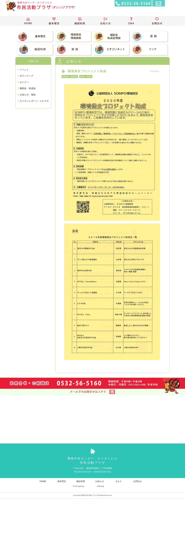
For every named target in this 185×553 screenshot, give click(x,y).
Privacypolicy (78, 486)
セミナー (24, 82)
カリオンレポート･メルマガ (34, 101)
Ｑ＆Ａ (118, 481)
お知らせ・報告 (28, 94)
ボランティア (26, 75)
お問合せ (137, 481)
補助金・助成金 (86, 76)
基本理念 (61, 481)
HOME (42, 481)
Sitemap (100, 486)
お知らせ (99, 481)
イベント (24, 69)
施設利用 (80, 481)
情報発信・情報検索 (69, 76)
